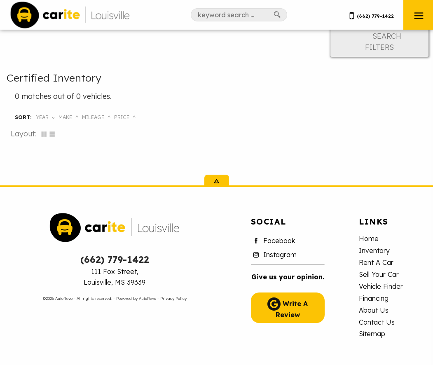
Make (65, 117)
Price (121, 117)
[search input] (229, 14)
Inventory (374, 250)
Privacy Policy (173, 298)
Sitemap (372, 334)
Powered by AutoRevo (136, 298)
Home (369, 238)
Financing (374, 298)
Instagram (274, 255)
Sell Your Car (379, 274)
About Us (374, 310)
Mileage (93, 117)
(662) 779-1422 (114, 259)
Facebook (273, 241)
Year (42, 117)
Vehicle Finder (381, 286)
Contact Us (377, 322)
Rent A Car (376, 262)
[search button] (277, 14)
